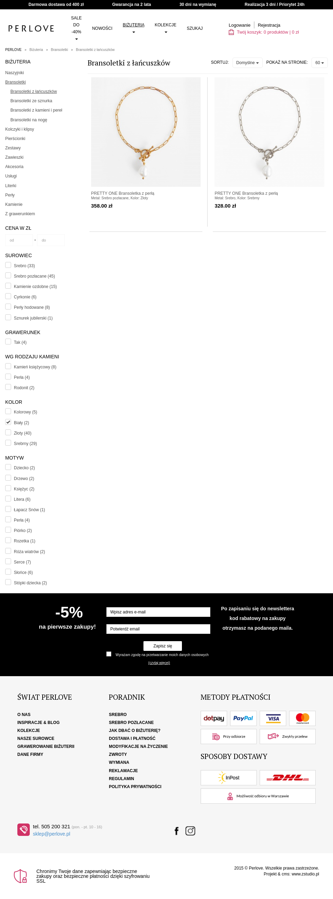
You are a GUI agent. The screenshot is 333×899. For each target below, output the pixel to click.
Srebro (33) (24, 265)
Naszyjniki (14, 72)
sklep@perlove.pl (51, 834)
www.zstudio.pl (305, 874)
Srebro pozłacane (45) (34, 276)
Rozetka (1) (24, 541)
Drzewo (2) (24, 478)
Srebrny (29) (25, 443)
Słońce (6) (23, 572)
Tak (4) (20, 342)
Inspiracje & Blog (38, 722)
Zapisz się (163, 646)
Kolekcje (165, 28)
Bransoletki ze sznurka (31, 100)
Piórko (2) (23, 530)
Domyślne (247, 62)
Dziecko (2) (24, 467)
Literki (10, 185)
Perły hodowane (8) (32, 307)
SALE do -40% (76, 28)
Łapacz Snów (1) (29, 509)
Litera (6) (22, 499)
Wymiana (119, 762)
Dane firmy (30, 754)
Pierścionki (15, 138)
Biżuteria (133, 28)
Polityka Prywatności (135, 786)
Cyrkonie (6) (25, 297)
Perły (10, 195)
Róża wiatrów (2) (29, 551)
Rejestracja (269, 25)
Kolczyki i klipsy (19, 129)
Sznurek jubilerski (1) (33, 318)
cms (285, 874)
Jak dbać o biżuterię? (134, 730)
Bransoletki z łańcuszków (95, 50)
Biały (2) (21, 422)
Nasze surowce (35, 738)
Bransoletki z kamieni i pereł (36, 110)
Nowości (102, 28)
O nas (23, 714)
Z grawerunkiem (20, 213)
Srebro (117, 714)
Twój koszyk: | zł (264, 32)
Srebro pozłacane (131, 722)
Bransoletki (59, 50)
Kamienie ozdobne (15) (35, 286)
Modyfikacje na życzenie (138, 746)
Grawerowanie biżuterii (46, 746)
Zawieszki (14, 157)
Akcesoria (14, 166)
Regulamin (121, 778)
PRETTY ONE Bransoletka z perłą (123, 193)
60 (319, 62)
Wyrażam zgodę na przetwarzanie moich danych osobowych (162, 655)
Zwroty (118, 754)
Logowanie (240, 25)
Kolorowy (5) (25, 412)
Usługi (11, 176)
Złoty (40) (23, 433)
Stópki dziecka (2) (30, 583)
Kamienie (14, 204)
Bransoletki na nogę (28, 119)
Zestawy (13, 148)
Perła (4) (22, 377)
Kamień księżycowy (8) (35, 367)
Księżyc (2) (24, 489)
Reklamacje (123, 770)
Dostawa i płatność (132, 738)
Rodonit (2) (24, 387)
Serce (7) (22, 562)
